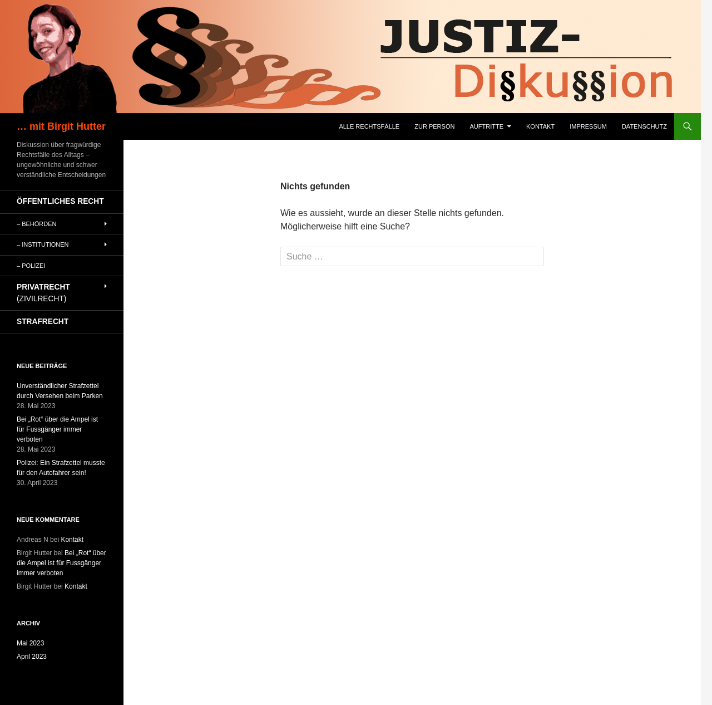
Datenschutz (644, 126)
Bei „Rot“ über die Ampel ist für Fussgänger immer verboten (57, 429)
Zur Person (434, 126)
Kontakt (540, 126)
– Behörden (37, 224)
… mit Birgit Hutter (61, 126)
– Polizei (31, 265)
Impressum (588, 126)
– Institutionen (43, 244)
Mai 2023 (30, 643)
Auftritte (486, 126)
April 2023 (32, 656)
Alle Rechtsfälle (369, 126)
